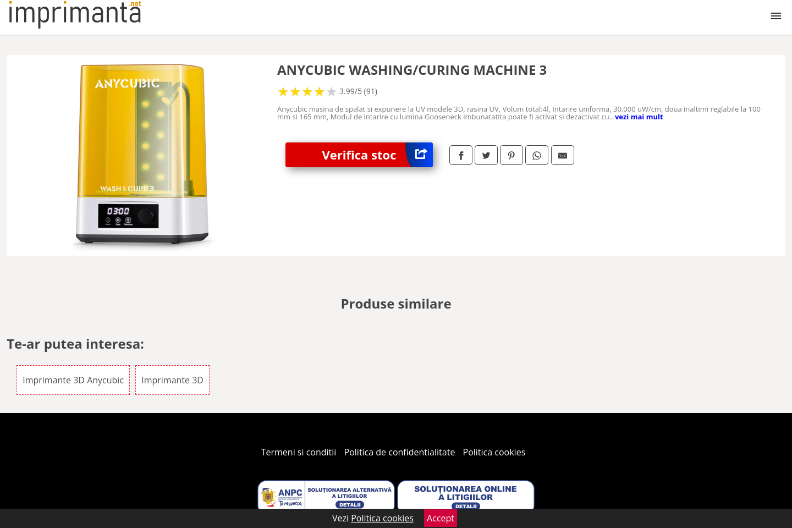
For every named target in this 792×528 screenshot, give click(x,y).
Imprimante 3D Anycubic (73, 380)
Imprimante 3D (172, 380)
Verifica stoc (377, 154)
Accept (440, 518)
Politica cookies (494, 452)
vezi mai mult (639, 117)
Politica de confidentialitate (399, 452)
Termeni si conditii (299, 452)
